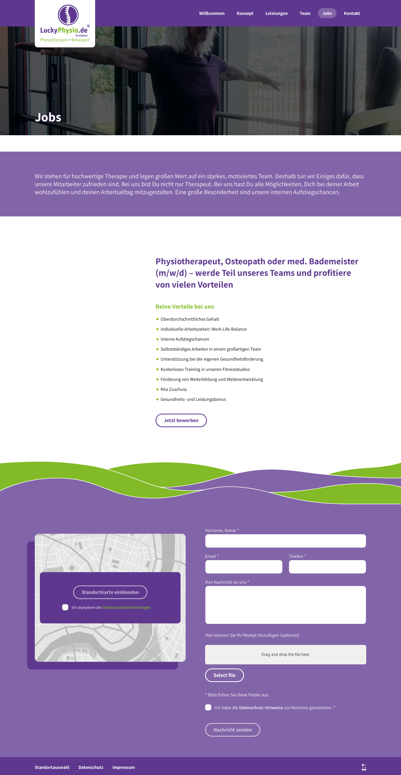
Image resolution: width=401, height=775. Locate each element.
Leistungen (276, 13)
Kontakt (352, 13)
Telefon (297, 556)
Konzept (245, 13)
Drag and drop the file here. (285, 654)
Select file (225, 675)
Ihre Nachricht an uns (227, 582)
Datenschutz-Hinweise (261, 707)
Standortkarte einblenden (110, 592)
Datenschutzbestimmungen (126, 607)
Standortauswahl (52, 767)
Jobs (327, 13)
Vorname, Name (222, 530)
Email (212, 556)
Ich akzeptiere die (111, 607)
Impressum (124, 767)
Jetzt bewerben (181, 420)
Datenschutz (91, 767)
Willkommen (212, 13)
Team (305, 13)
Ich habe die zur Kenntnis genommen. (275, 707)
